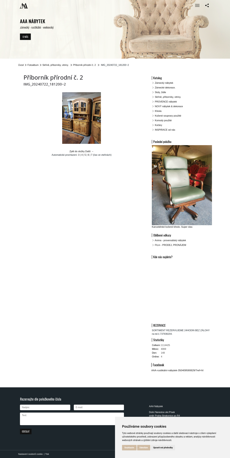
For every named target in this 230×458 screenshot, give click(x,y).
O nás (25, 36)
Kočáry (158, 125)
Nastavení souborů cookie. (30, 454)
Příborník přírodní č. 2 (84, 65)
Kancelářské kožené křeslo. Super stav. (172, 227)
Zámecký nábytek (164, 83)
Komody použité (163, 120)
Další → (89, 151)
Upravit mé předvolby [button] (163, 447)
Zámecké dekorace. (165, 87)
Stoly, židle (160, 92)
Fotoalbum (33, 65)
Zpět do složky (77, 151)
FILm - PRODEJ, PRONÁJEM (170, 245)
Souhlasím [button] (129, 447)
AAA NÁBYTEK (32, 21)
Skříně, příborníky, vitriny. (55, 65)
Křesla (158, 111)
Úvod (21, 65)
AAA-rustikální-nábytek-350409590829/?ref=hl (177, 370)
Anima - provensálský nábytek (170, 240)
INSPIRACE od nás (165, 130)
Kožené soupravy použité (168, 115)
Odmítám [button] (143, 447)
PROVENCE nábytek (166, 101)
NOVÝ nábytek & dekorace (169, 106)
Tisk (47, 454)
